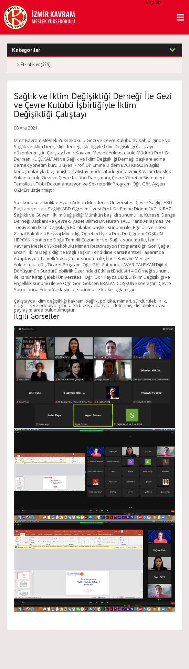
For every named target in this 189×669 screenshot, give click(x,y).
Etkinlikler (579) (36, 64)
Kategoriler (26, 49)
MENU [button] (178, 17)
